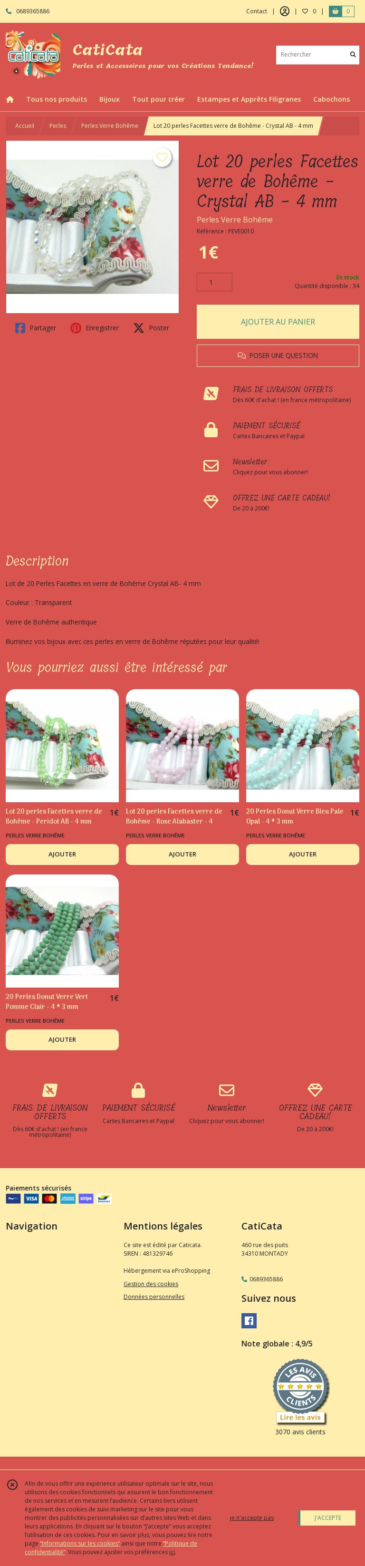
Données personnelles (154, 1297)
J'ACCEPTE (328, 1518)
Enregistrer (94, 328)
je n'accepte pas (252, 1518)
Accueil (24, 126)
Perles (57, 126)
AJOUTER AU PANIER (278, 322)
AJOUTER (62, 854)
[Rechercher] (353, 55)
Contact (256, 11)
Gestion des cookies (151, 1284)
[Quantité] (214, 282)
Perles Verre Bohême (109, 126)
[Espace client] (284, 11)
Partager (35, 328)
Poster (151, 328)
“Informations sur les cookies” (80, 1543)
